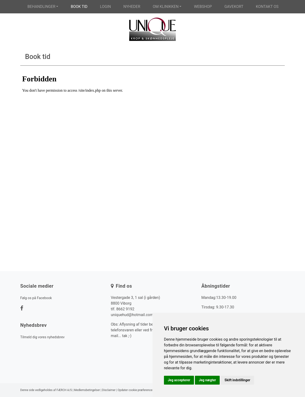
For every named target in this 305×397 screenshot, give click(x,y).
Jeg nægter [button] (207, 380)
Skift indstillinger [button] (237, 380)
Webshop (203, 6)
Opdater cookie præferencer (135, 390)
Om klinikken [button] (165, 6)
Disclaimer (109, 390)
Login (105, 6)
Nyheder (131, 6)
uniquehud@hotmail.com (132, 314)
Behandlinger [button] (41, 6)
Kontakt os (267, 6)
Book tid (79, 6)
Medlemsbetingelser (87, 390)
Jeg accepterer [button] (179, 380)
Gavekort (234, 6)
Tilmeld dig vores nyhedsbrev (42, 337)
